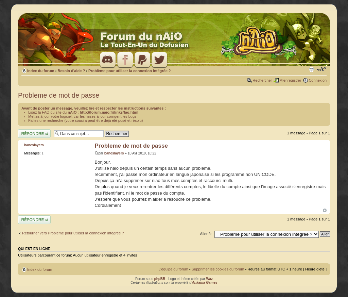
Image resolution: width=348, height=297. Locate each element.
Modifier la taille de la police (322, 69)
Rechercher (262, 80)
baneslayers (114, 153)
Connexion (318, 80)
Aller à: (206, 234)
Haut (325, 210)
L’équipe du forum (173, 269)
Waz (209, 279)
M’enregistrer (290, 80)
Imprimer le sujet (311, 69)
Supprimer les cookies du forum (218, 269)
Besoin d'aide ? (71, 71)
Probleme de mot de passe (58, 95)
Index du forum (40, 71)
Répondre (34, 133)
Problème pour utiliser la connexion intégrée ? (129, 71)
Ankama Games (205, 282)
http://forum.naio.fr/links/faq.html (109, 112)
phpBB (160, 279)
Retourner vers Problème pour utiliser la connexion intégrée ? (73, 233)
